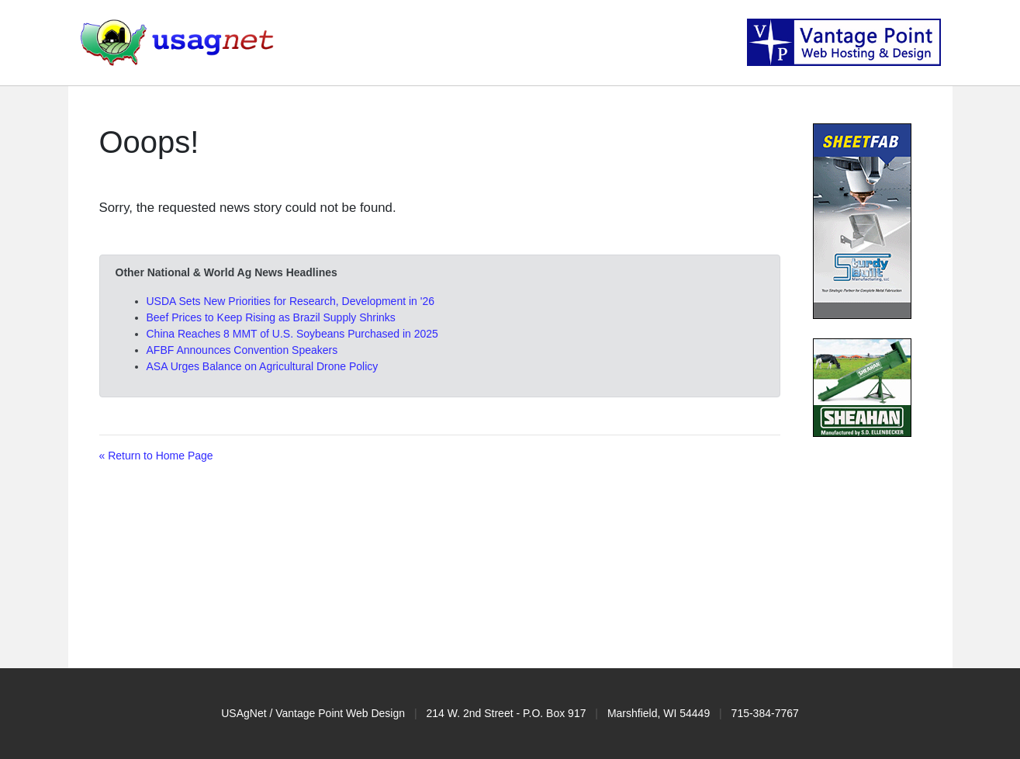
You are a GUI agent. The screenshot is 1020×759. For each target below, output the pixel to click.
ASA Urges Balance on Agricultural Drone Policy (263, 366)
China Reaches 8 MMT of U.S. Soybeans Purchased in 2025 (292, 334)
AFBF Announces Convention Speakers (242, 350)
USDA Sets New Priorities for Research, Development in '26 (291, 301)
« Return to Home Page (156, 455)
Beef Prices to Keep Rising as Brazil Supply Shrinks (271, 317)
